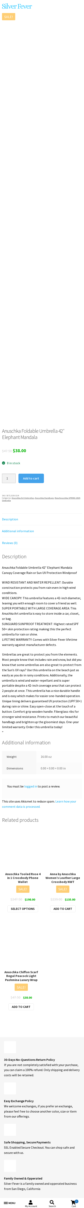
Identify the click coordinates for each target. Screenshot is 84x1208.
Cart (75, 1203)
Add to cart (31, 478)
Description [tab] (10, 519)
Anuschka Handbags (44, 498)
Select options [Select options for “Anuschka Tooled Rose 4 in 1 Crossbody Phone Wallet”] (23, 909)
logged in (30, 786)
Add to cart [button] (63, 909)
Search (52, 1206)
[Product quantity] (9, 478)
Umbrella (6, 500)
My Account (31, 1206)
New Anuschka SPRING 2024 (67, 498)
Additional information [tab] (18, 531)
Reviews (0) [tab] (9, 543)
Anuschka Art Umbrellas (23, 498)
